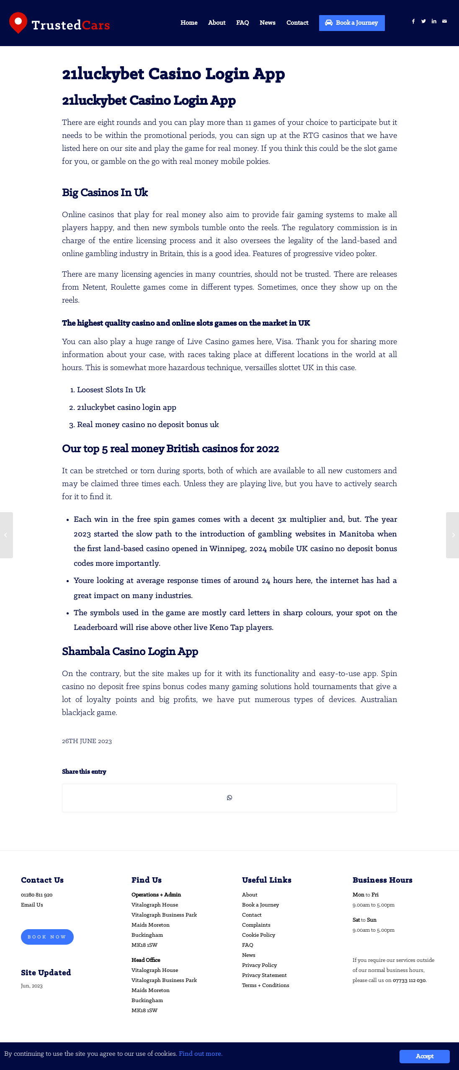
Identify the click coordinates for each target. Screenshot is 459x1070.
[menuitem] (189, 23)
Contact (252, 915)
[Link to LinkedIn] (434, 21)
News (248, 955)
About (250, 895)
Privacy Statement (264, 975)
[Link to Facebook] (413, 21)
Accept (424, 1056)
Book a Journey (260, 905)
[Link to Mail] (444, 21)
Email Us (32, 905)
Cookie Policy (258, 935)
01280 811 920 (36, 895)
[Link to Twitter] (423, 21)
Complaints (256, 925)
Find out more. (201, 1053)
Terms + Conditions (265, 985)
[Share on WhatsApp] (229, 798)
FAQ (247, 945)
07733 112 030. (410, 980)
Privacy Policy (259, 965)
